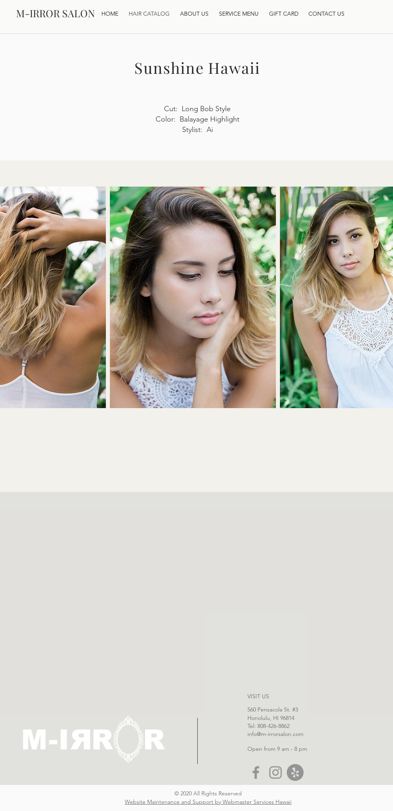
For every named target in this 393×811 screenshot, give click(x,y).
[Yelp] (295, 772)
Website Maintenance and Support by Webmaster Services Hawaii (208, 801)
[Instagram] (275, 772)
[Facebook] (255, 772)
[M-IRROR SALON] (55, 13)
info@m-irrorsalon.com (275, 734)
